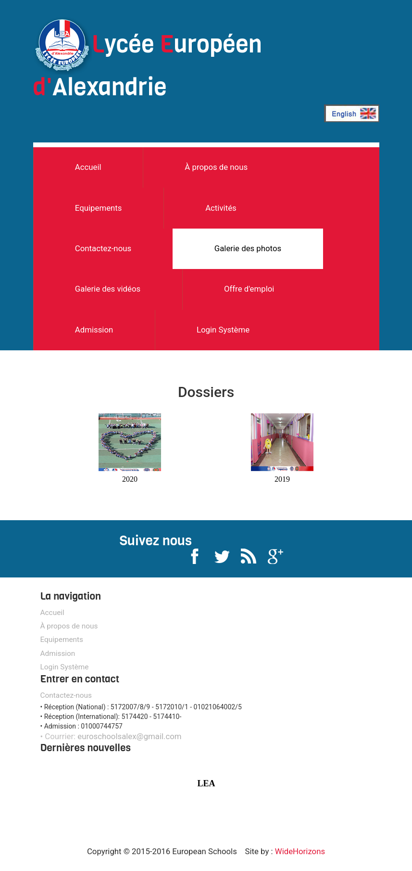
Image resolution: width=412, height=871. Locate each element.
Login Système (223, 329)
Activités (221, 208)
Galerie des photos (247, 248)
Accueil (88, 167)
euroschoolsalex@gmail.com (129, 736)
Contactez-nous (103, 248)
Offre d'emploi (249, 289)
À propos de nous (216, 167)
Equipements (98, 208)
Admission (94, 329)
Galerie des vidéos (107, 289)
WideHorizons (300, 851)
